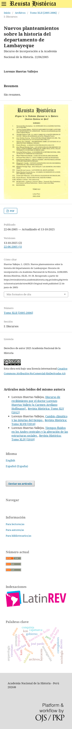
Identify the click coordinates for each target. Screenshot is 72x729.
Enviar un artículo (20, 483)
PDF (12, 211)
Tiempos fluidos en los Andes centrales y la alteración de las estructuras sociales (40, 431)
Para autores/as (15, 530)
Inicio (7, 12)
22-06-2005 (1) (13, 246)
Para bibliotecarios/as (18, 535)
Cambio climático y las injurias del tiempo (39, 418)
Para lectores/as (15, 524)
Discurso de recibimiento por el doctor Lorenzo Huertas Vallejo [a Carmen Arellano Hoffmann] (36, 402)
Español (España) (17, 466)
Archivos (20, 12)
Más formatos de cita (19, 294)
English (10, 460)
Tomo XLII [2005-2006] (43, 12)
